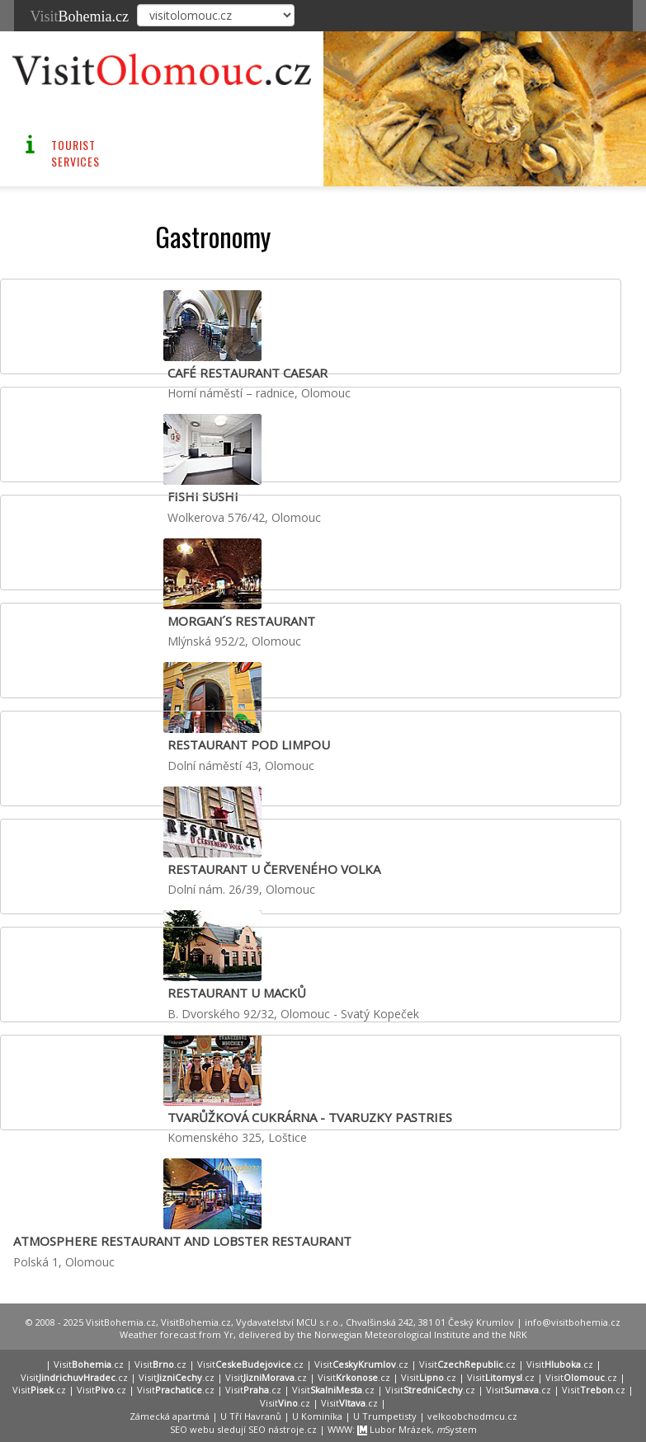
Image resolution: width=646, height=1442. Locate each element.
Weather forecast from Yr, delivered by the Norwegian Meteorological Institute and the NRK (323, 1334)
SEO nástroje (276, 1429)
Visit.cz (89, 1364)
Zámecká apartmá (170, 1416)
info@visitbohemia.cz (572, 1322)
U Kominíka (317, 1416)
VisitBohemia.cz (196, 1322)
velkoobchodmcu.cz (472, 1416)
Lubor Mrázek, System (417, 1429)
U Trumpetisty (385, 1416)
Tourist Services (75, 153)
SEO (178, 1429)
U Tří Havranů (250, 1416)
